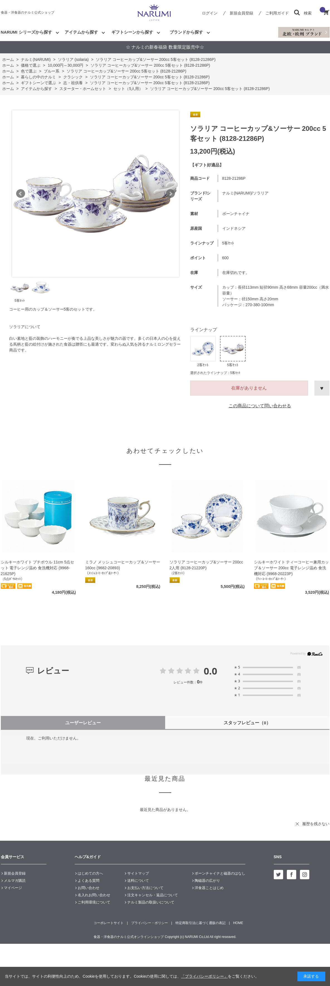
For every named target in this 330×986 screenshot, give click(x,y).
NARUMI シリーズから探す (26, 32)
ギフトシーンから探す (132, 32)
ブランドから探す (186, 32)
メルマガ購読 (15, 880)
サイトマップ (138, 873)
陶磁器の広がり (207, 880)
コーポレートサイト (109, 923)
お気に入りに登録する (321, 388)
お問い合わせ (88, 888)
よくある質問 (88, 880)
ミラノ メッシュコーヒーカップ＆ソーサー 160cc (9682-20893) (122, 565)
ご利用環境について (94, 902)
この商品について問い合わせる (260, 405)
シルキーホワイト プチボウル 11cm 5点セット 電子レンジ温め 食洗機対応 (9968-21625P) (37, 568)
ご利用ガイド (277, 13)
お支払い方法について (145, 888)
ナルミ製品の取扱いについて (150, 902)
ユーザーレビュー (83, 722)
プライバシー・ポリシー (149, 923)
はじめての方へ (90, 873)
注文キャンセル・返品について (152, 895)
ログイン (209, 13)
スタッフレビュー (247, 722)
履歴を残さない (315, 824)
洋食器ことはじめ (209, 888)
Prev (20, 193)
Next (170, 193)
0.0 (210, 671)
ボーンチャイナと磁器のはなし (220, 873)
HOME (238, 923)
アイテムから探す (81, 32)
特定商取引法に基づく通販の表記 (200, 923)
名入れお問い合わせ (94, 895)
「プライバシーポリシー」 (204, 976)
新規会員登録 (241, 13)
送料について (138, 880)
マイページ (13, 888)
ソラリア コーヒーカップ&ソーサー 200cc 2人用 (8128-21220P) (206, 565)
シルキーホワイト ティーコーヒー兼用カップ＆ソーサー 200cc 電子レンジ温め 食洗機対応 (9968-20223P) (291, 568)
